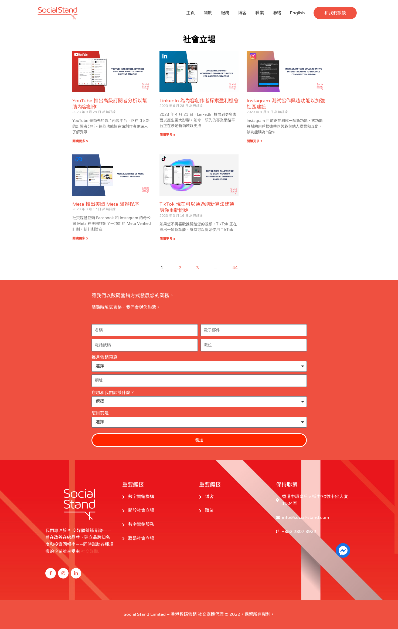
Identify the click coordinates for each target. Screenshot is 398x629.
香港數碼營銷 (184, 614)
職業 (259, 13)
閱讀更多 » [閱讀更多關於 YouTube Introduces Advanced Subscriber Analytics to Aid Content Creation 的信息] (80, 141)
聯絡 (277, 13)
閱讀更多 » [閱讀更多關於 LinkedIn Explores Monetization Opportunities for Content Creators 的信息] (167, 135)
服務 (225, 13)
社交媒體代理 (211, 614)
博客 (242, 13)
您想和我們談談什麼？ (113, 392)
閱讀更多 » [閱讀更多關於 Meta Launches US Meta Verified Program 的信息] (80, 238)
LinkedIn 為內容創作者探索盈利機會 (199, 101)
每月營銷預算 (104, 357)
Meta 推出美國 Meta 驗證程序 (105, 204)
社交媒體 (89, 551)
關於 (207, 13)
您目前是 (100, 413)
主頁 (190, 13)
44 (235, 267)
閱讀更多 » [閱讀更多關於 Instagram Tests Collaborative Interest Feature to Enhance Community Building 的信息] (254, 141)
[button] (335, 13)
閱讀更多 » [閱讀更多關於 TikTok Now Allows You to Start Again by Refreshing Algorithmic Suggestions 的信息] (167, 239)
